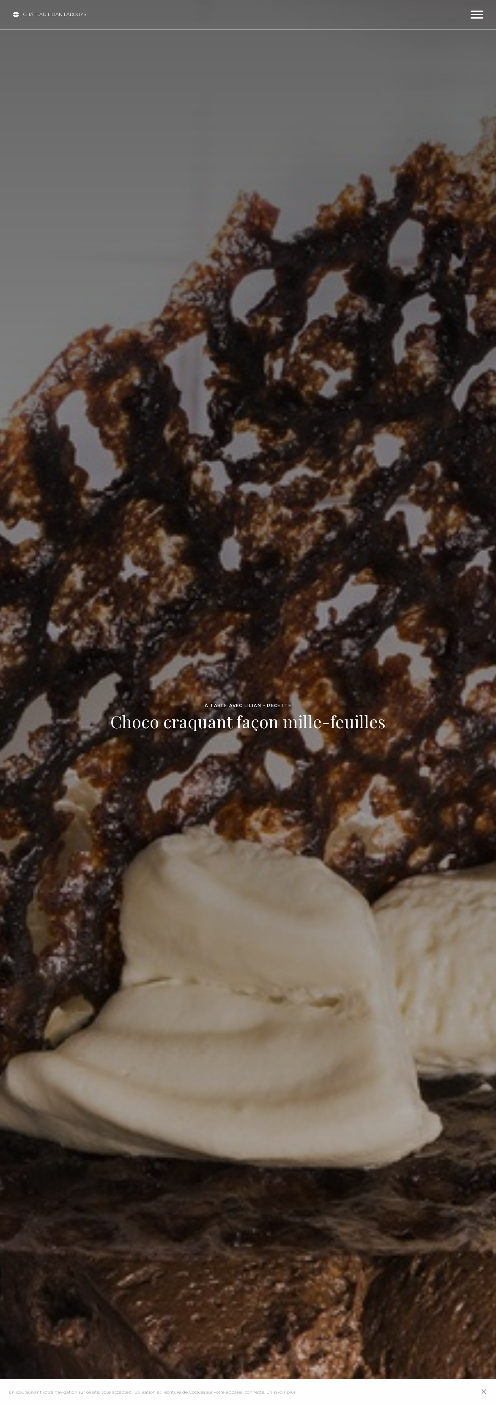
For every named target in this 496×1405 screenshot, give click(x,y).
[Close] (484, 1392)
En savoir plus (281, 1392)
